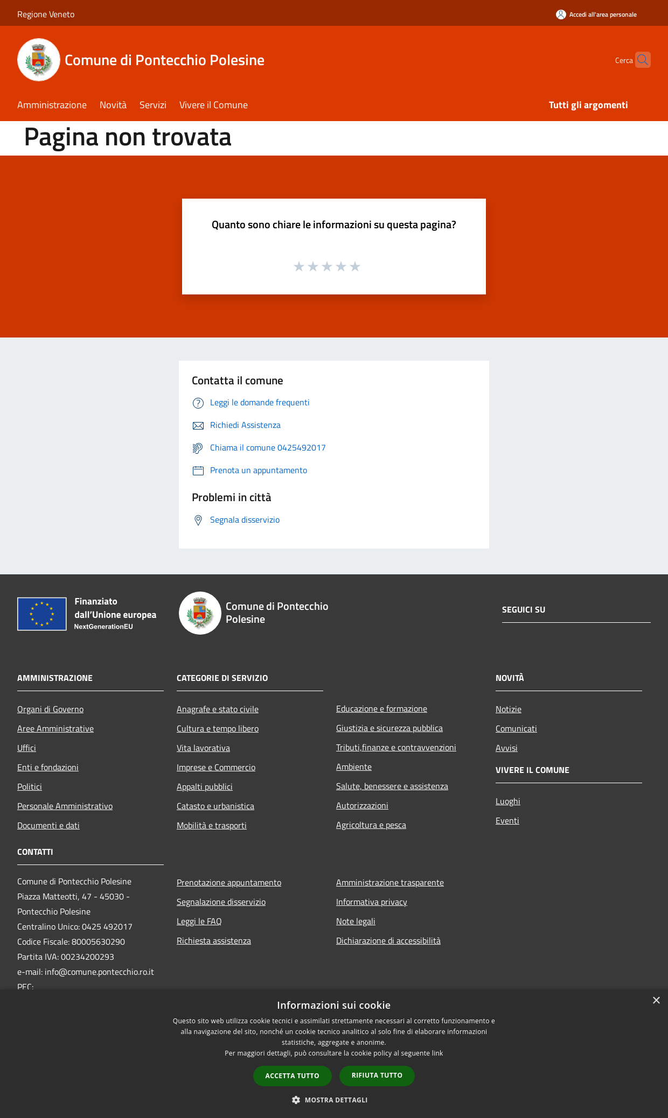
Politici (29, 786)
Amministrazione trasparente (390, 882)
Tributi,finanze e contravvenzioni (396, 747)
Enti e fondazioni (48, 767)
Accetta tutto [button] (292, 1075)
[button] (334, 1099)
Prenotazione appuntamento (229, 882)
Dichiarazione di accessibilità (388, 940)
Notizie (508, 708)
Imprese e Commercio (216, 767)
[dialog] (334, 1053)
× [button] (656, 1001)
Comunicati (516, 728)
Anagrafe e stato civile (218, 708)
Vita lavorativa (203, 747)
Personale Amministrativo (65, 805)
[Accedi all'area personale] (596, 14)
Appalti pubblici (205, 786)
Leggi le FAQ (199, 921)
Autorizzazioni (362, 805)
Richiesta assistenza (214, 940)
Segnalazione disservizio (221, 901)
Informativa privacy (371, 901)
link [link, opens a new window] (437, 1053)
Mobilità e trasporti (212, 825)
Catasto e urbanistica (215, 805)
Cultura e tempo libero (218, 728)
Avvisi (507, 747)
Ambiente (354, 766)
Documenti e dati (48, 825)
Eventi (507, 820)
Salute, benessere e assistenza (392, 785)
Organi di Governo (50, 708)
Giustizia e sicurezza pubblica (389, 727)
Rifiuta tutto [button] (377, 1075)
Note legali (355, 921)
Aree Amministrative (55, 728)
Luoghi (508, 800)
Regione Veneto (45, 14)
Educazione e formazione (381, 708)
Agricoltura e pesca (371, 824)
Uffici (26, 747)
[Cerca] (638, 60)
